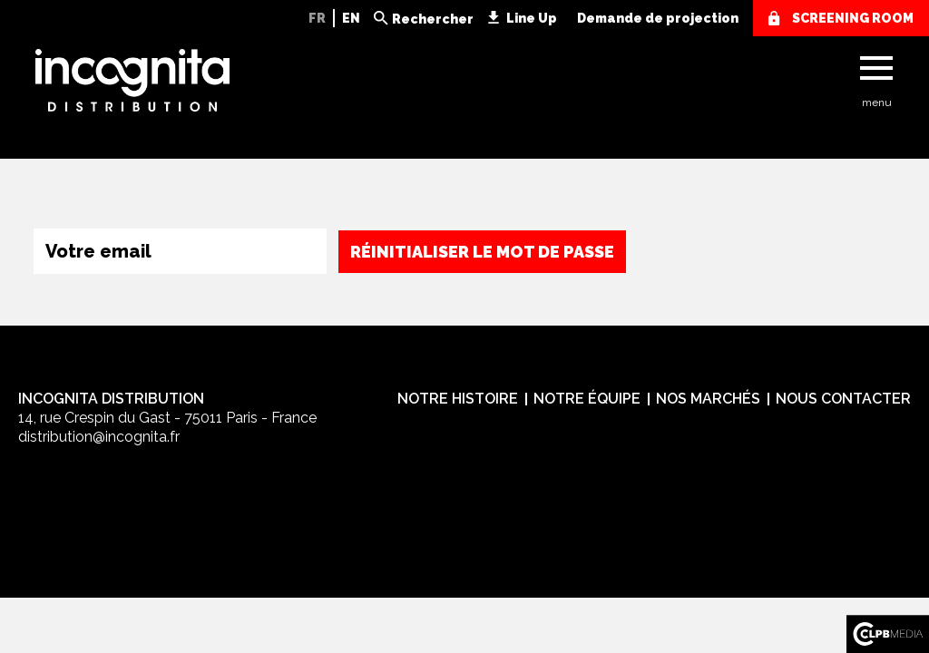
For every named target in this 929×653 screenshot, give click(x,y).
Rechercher (433, 19)
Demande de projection (657, 18)
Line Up (531, 18)
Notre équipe (587, 398)
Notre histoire (457, 398)
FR (317, 18)
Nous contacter (843, 398)
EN (351, 18)
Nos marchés (708, 398)
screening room (853, 18)
